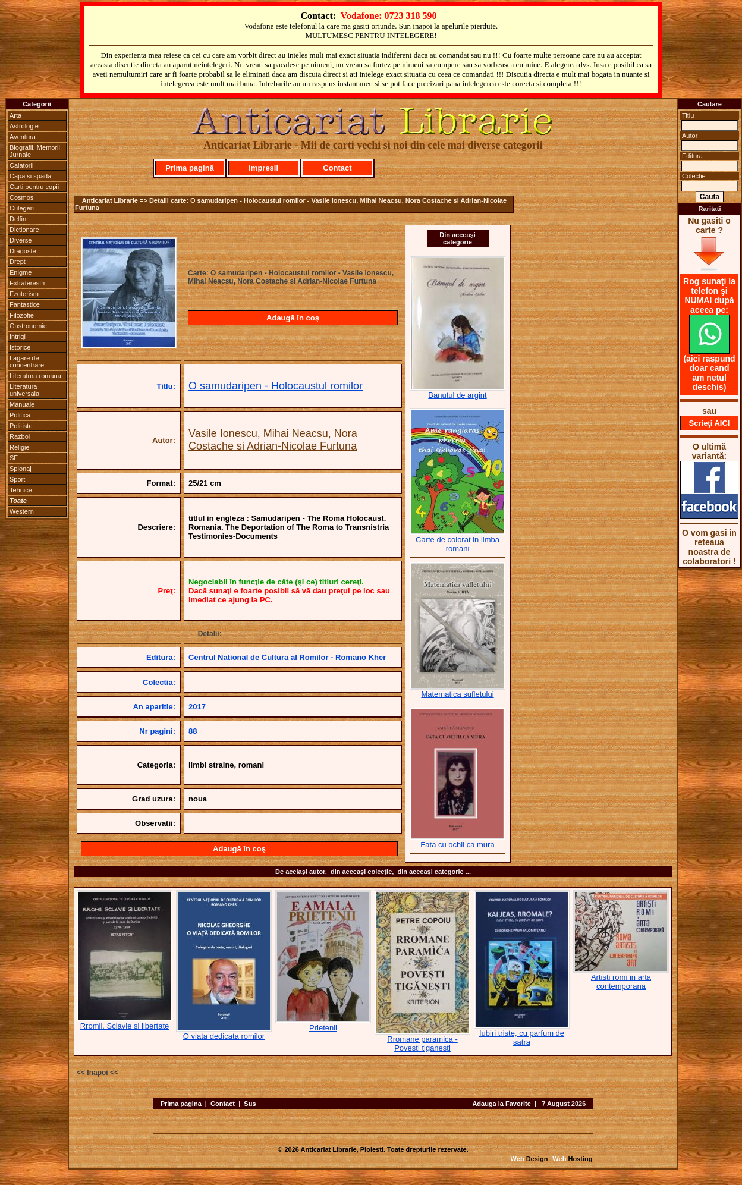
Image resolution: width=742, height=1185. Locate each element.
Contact (337, 168)
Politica (20, 415)
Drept (18, 261)
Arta (15, 115)
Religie (20, 447)
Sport (17, 479)
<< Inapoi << (97, 1072)
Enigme (21, 272)
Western (22, 511)
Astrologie (24, 126)
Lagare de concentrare (27, 361)
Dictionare (24, 229)
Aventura (23, 136)
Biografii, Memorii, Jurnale (36, 151)
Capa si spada (30, 176)
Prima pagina (181, 1103)
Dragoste (23, 250)
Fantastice (25, 304)
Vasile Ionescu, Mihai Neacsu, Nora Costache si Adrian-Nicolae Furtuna (272, 440)
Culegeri (22, 208)
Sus (250, 1103)
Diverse (21, 240)
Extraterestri (27, 283)
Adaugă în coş (292, 317)
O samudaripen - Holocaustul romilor (275, 386)
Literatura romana (35, 375)
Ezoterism (24, 293)
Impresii (263, 168)
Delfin (18, 218)
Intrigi (18, 336)
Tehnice (21, 490)
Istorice (20, 347)
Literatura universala (24, 390)
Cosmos (21, 197)
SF (14, 457)
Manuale (22, 404)
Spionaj (21, 468)
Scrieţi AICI (709, 423)
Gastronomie (28, 325)
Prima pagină (189, 168)
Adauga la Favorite (501, 1103)
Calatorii (21, 165)
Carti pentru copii (34, 186)
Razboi (20, 436)
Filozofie (22, 315)
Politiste (21, 425)
